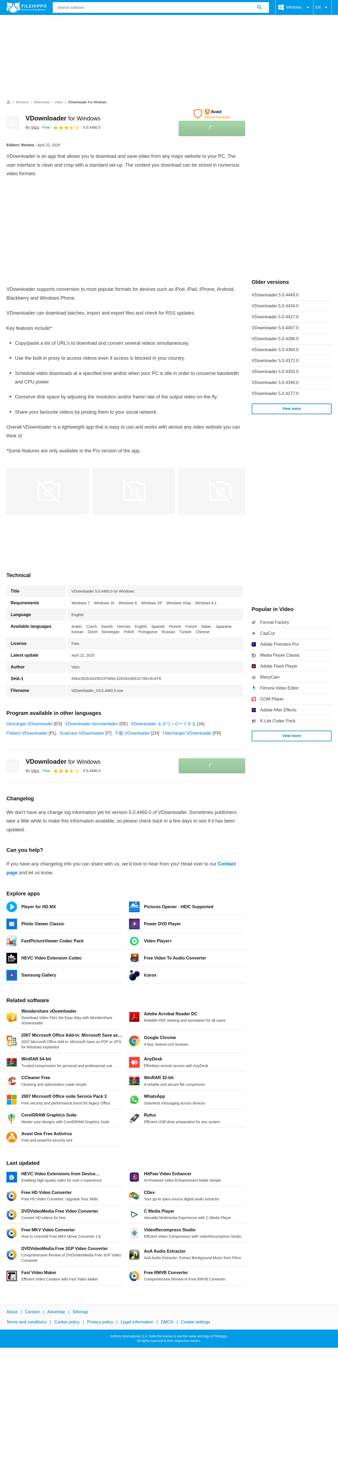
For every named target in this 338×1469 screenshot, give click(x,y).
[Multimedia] (41, 102)
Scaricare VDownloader (81, 733)
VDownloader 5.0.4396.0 (275, 338)
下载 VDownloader (132, 733)
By (32, 127)
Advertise (56, 1312)
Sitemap (80, 1312)
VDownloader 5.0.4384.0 (275, 349)
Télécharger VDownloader (187, 733)
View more (291, 408)
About (12, 1312)
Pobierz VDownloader (27, 733)
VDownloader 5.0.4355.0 (275, 371)
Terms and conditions (26, 1322)
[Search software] (259, 7)
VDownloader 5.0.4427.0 (275, 317)
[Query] (161, 7)
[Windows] (22, 102)
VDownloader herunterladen (91, 724)
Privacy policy (100, 1322)
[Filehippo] (26, 7)
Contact (32, 1312)
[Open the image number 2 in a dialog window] (219, 491)
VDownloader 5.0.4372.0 (275, 360)
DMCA (167, 1322)
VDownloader (63, 118)
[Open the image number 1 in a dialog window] (133, 491)
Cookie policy (66, 1322)
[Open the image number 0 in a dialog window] (47, 491)
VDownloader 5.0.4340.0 (275, 382)
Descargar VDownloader (29, 724)
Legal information (137, 1322)
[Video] (59, 102)
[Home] (8, 102)
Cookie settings (195, 1322)
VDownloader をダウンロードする (163, 724)
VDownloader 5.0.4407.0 (275, 328)
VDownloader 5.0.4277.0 (275, 393)
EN (322, 7)
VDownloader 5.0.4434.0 (275, 306)
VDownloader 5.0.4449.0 (275, 295)
